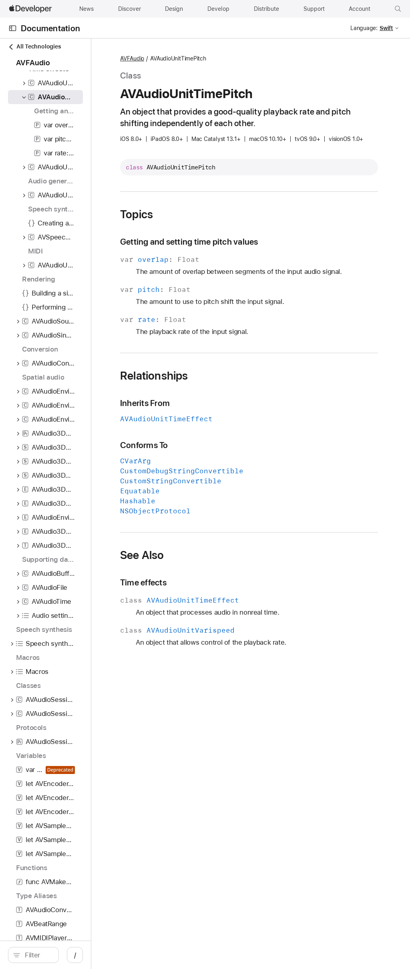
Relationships (226, 409)
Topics (208, 238)
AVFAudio (204, 59)
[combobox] (72, 955)
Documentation (50, 28)
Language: (364, 28)
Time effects (215, 616)
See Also (214, 589)
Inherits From (217, 437)
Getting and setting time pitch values (261, 266)
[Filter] (72, 955)
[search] (68, 955)
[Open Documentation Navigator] (12, 28)
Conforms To (216, 479)
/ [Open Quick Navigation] (144, 955)
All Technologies (34, 46)
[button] (398, 9)
